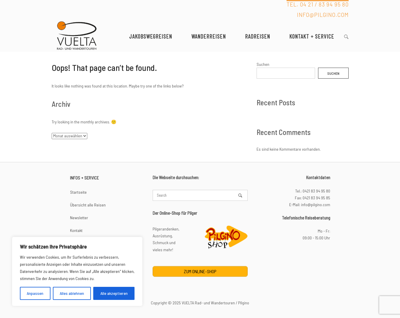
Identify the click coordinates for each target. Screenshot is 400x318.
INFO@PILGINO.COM (323, 15)
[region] (77, 271)
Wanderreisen (208, 36)
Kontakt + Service (311, 36)
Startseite (78, 192)
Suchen (263, 64)
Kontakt (76, 230)
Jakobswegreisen (150, 36)
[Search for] (200, 195)
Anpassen (35, 293)
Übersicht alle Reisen (88, 204)
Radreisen (257, 36)
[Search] (240, 195)
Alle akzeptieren (114, 293)
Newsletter (79, 217)
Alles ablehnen (72, 293)
